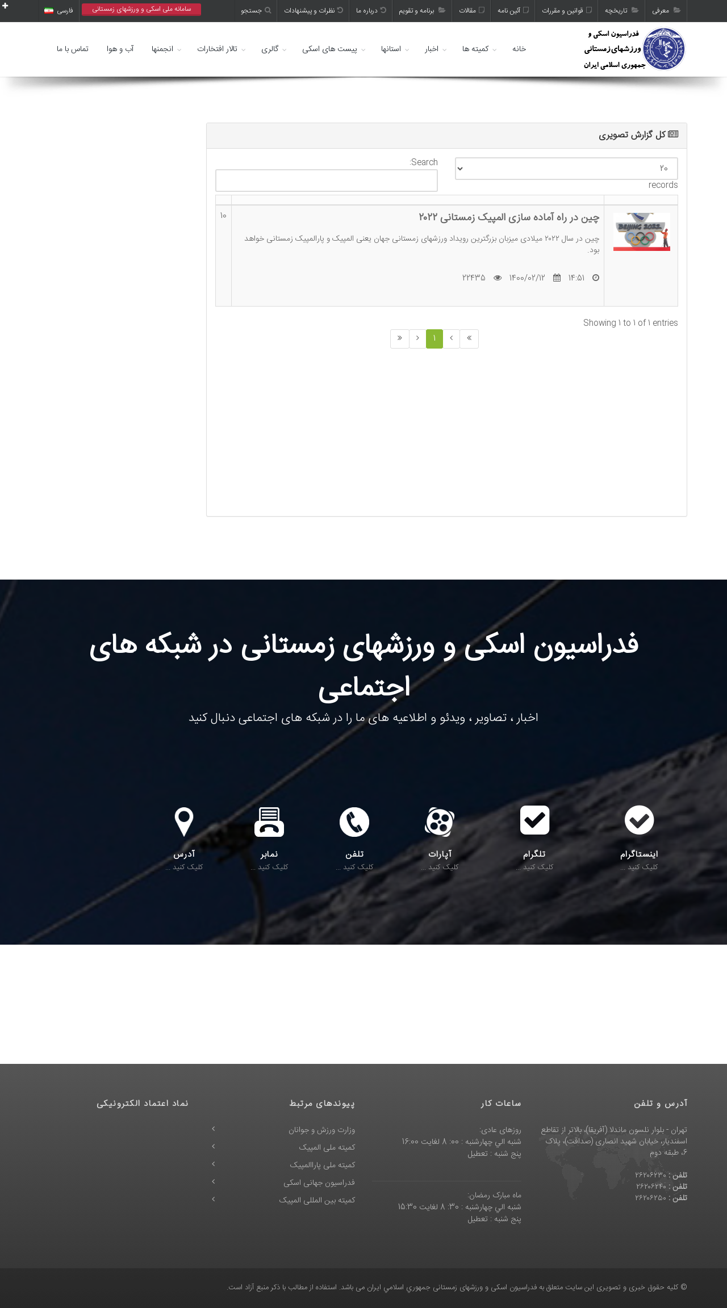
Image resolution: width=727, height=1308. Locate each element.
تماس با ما (73, 49)
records (566, 174)
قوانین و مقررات (567, 10)
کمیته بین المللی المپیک (317, 1201)
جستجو (256, 10)
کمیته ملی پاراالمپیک (322, 1165)
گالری (269, 49)
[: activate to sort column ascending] (223, 200)
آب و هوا (120, 49)
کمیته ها (475, 49)
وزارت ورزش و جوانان (322, 1130)
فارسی (58, 10)
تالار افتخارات (217, 49)
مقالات (471, 10)
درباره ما (371, 10)
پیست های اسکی (329, 49)
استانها (391, 49)
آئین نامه (513, 10)
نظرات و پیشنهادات (313, 10)
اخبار (431, 49)
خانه (519, 49)
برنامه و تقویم (422, 10)
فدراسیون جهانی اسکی (319, 1183)
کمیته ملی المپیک (327, 1148)
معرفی (666, 10)
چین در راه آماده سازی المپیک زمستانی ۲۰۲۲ (509, 218)
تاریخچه (622, 10)
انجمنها (162, 49)
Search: (326, 174)
